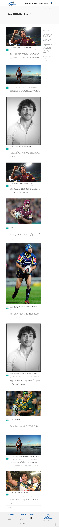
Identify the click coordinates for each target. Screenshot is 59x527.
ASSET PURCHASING (23, 524)
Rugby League (31, 87)
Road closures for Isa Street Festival (19, 85)
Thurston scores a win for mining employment (21, 47)
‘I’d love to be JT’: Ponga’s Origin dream (19, 492)
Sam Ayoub (35, 185)
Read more (12, 61)
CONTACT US (46, 3)
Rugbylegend (35, 49)
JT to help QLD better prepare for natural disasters (22, 183)
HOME (26, 3)
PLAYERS (41, 3)
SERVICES (36, 3)
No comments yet (19, 49)
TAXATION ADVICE (23, 523)
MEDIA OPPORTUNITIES (23, 520)
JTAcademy (31, 49)
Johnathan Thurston (26, 49)
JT (29, 49)
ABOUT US (31, 3)
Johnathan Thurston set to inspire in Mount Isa (21, 146)
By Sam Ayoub (13, 49)
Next (10, 507)
